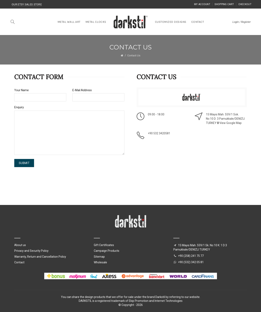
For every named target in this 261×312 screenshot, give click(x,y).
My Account (202, 4)
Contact (19, 262)
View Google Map (229, 123)
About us (20, 245)
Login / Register (241, 21)
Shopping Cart (224, 4)
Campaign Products (106, 250)
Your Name (21, 90)
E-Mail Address (82, 90)
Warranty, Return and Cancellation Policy (40, 256)
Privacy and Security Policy (31, 250)
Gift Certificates (104, 245)
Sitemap (99, 256)
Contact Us (133, 55)
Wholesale (100, 262)
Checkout (244, 4)
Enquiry (19, 107)
